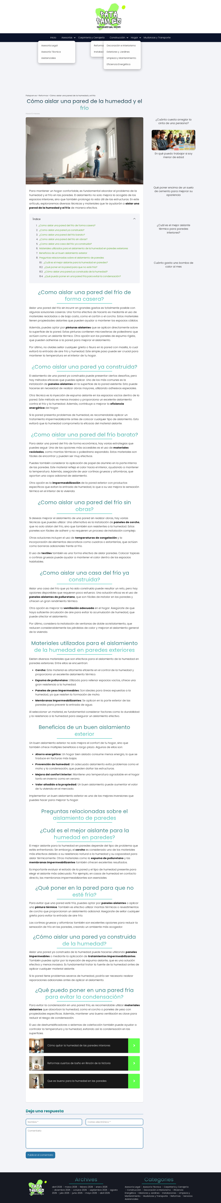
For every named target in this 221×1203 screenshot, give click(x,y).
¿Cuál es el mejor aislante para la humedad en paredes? (76, 262)
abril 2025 (105, 1193)
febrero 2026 (86, 1186)
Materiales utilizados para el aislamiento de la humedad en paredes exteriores (83, 248)
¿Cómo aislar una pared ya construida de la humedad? (76, 271)
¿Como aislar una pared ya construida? (61, 230)
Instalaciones (169, 1193)
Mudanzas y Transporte (157, 37)
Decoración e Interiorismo (157, 1189)
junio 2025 (77, 1193)
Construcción (117, 37)
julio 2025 (64, 1193)
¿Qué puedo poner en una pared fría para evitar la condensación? (82, 276)
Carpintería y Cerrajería (91, 37)
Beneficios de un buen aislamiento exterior (63, 253)
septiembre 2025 (98, 1189)
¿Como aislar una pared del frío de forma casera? (67, 225)
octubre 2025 (80, 1189)
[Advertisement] (110, 70)
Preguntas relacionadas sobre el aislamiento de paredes (71, 257)
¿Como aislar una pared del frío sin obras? (63, 239)
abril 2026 (57, 1186)
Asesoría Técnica (152, 1186)
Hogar (134, 37)
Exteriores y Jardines (149, 1193)
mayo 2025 (91, 1193)
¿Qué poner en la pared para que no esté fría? (70, 267)
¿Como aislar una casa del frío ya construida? (65, 244)
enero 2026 (101, 1186)
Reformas (176, 1196)
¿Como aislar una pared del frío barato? (62, 234)
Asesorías (66, 37)
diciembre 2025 (62, 1189)
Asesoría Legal (132, 1186)
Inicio (53, 37)
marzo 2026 (71, 1186)
